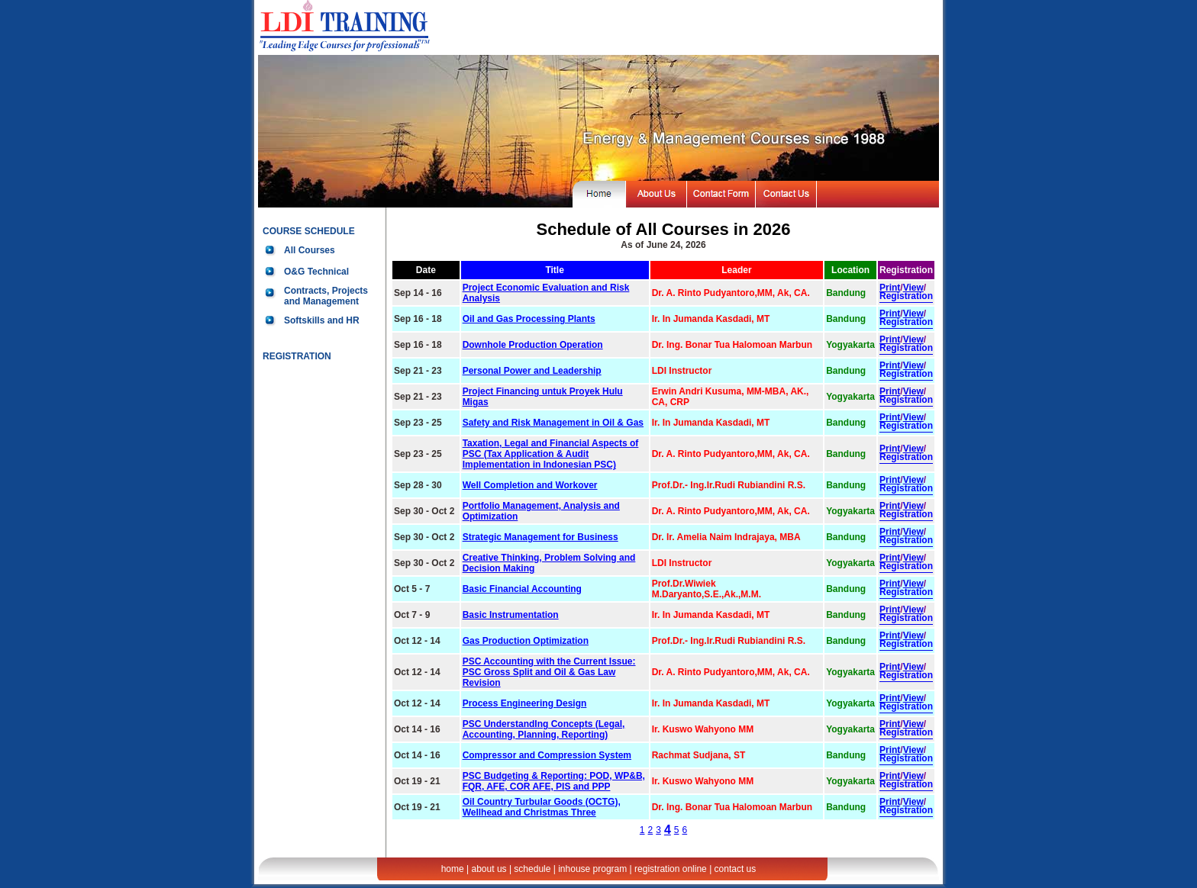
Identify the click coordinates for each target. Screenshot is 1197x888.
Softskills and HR (322, 320)
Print (889, 287)
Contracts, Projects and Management (326, 296)
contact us (736, 869)
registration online (670, 869)
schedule (532, 869)
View (913, 287)
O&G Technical (316, 271)
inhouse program (592, 869)
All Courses (309, 250)
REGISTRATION (297, 356)
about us (489, 869)
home (452, 869)
